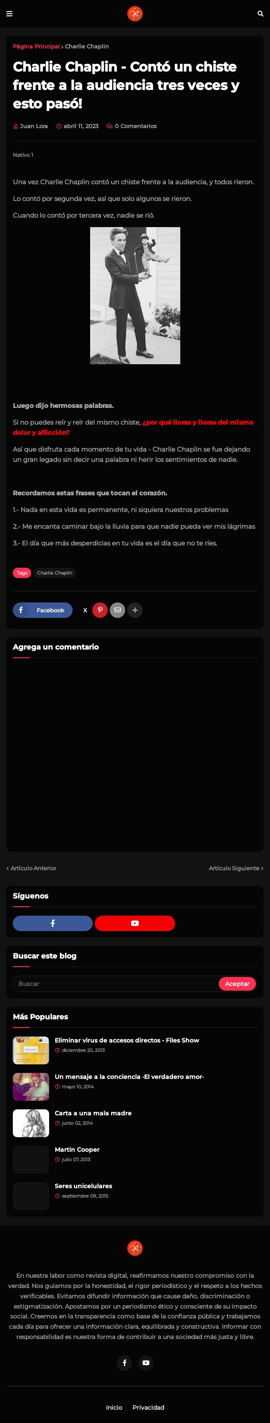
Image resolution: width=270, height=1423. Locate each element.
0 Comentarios (136, 126)
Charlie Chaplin (87, 46)
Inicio (114, 1407)
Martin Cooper (77, 1149)
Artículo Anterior (33, 868)
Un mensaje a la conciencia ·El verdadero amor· (129, 1077)
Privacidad (148, 1407)
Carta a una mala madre (93, 1113)
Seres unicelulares (83, 1186)
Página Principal (36, 46)
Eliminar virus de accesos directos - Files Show (127, 1040)
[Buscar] (116, 984)
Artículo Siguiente (234, 868)
